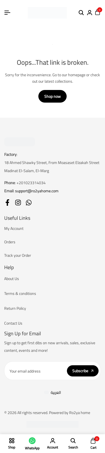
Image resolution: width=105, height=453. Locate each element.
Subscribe (82, 371)
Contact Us (13, 323)
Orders (9, 242)
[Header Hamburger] (7, 13)
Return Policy (15, 308)
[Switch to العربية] (52, 392)
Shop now (52, 96)
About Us (11, 278)
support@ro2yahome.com (37, 191)
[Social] (7, 202)
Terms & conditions (20, 293)
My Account (14, 228)
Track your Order (17, 255)
